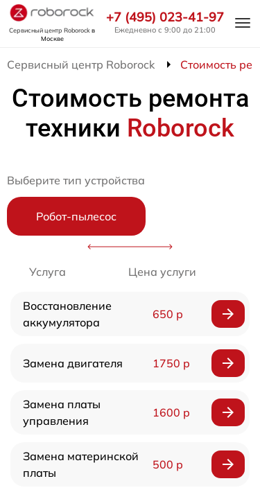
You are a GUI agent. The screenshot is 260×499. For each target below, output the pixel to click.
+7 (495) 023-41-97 (165, 17)
